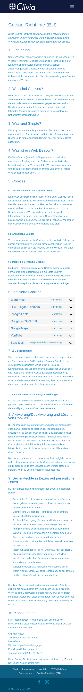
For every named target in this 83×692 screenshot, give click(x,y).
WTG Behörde (59, 669)
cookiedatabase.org (53, 659)
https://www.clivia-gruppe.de (40, 57)
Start (15, 669)
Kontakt (43, 669)
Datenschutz (25, 673)
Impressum (28, 669)
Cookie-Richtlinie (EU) (49, 673)
